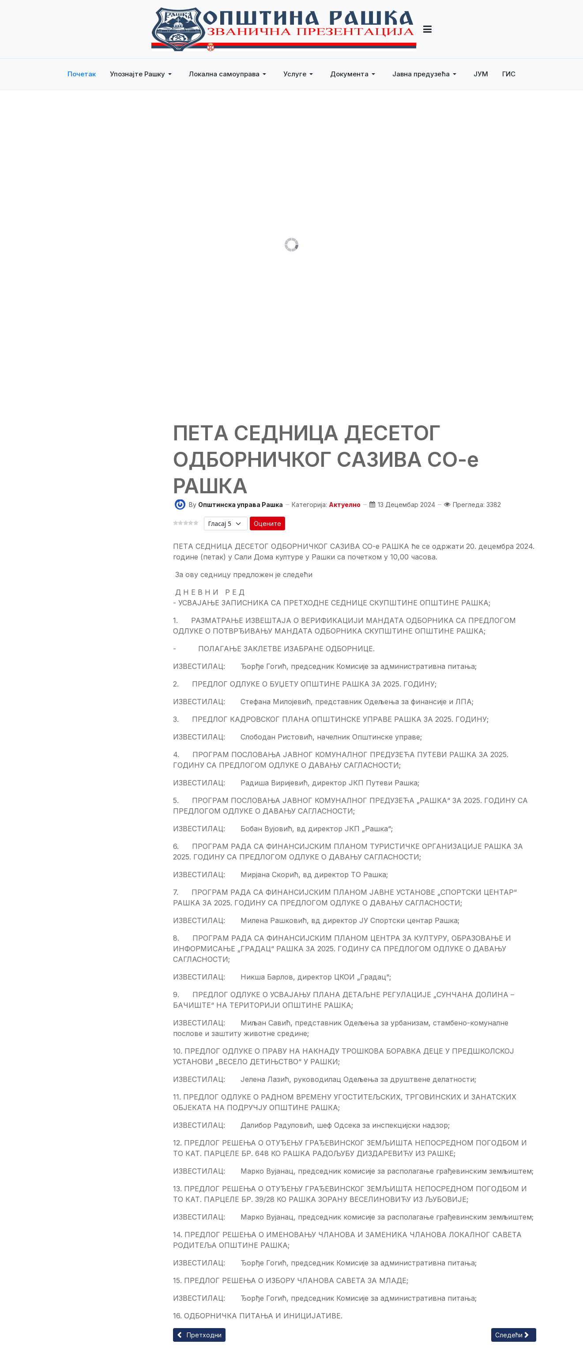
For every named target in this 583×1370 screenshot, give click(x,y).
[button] (142, 74)
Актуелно (345, 504)
